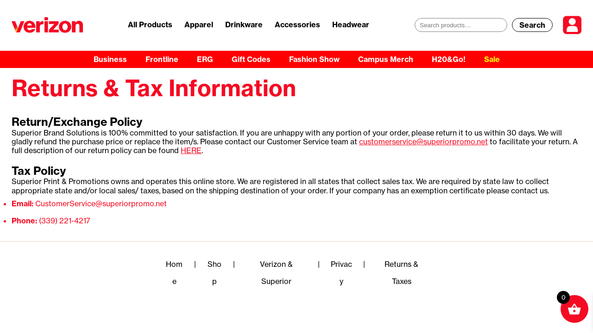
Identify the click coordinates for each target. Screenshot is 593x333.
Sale (492, 59)
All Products (150, 24)
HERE (191, 150)
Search (532, 25)
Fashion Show (314, 59)
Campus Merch (385, 59)
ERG (205, 59)
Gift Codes (251, 59)
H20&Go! (449, 59)
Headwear (350, 24)
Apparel (198, 24)
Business (110, 59)
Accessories (297, 24)
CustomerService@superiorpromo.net (101, 203)
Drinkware (244, 24)
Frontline (161, 59)
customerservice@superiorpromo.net (423, 141)
